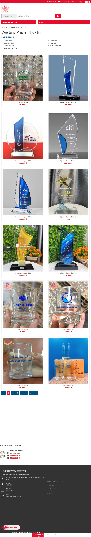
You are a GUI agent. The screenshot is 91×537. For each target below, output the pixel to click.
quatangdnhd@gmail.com (67, 2)
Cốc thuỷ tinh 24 (68, 356)
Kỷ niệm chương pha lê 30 (68, 299)
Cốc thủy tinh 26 (23, 102)
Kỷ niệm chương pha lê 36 (68, 102)
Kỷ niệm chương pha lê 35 (23, 187)
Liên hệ (80, 2)
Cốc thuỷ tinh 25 (23, 356)
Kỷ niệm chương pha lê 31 (23, 299)
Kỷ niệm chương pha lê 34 (68, 187)
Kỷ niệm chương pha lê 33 (23, 243)
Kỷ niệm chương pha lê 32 (68, 243)
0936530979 (51, 2)
